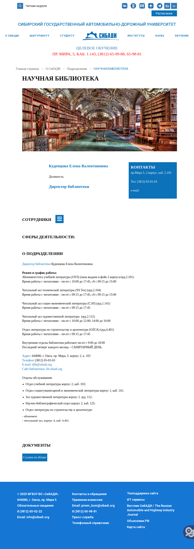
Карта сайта (136, 527)
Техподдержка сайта (142, 493)
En (167, 6)
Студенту (67, 35)
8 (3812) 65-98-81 (84, 511)
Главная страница (28, 68)
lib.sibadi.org (54, 369)
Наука (159, 35)
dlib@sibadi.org (42, 364)
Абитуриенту (39, 35)
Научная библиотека (111, 68)
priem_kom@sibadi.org (98, 505)
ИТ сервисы (136, 499)
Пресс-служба (83, 517)
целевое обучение (97, 48)
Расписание (164, 13)
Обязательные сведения (35, 505)
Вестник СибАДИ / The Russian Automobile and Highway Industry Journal (150, 510)
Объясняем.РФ (138, 521)
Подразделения (77, 68)
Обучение (182, 35)
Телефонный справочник (90, 523)
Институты (136, 35)
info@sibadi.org (38, 517)
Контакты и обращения (89, 494)
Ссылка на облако (34, 457)
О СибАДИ (12, 35)
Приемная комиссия (87, 500)
